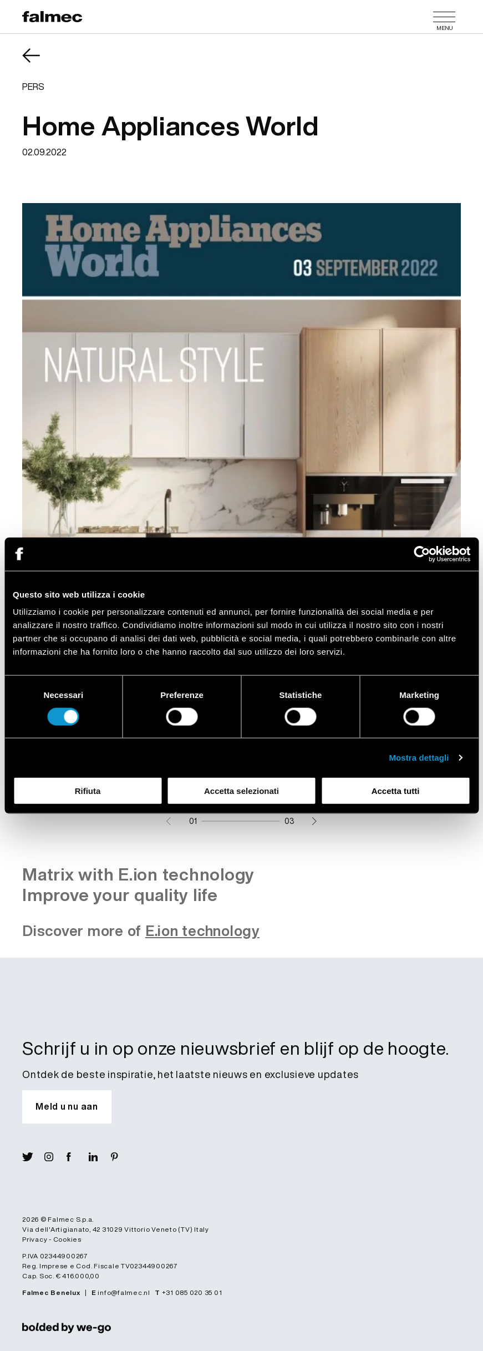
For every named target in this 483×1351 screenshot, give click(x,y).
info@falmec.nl (124, 1292)
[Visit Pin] (122, 1157)
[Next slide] (314, 821)
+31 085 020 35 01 (192, 1292)
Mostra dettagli (419, 757)
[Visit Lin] (100, 1157)
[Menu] (444, 16)
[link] (66, 1327)
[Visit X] (33, 1157)
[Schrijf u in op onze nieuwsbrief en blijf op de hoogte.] (66, 1107)
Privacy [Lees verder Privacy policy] (34, 1239)
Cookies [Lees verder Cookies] (67, 1239)
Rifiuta (88, 791)
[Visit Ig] (55, 1157)
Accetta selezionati (241, 791)
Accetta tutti (396, 791)
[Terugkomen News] (38, 63)
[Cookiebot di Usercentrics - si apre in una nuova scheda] (421, 553)
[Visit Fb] (78, 1157)
